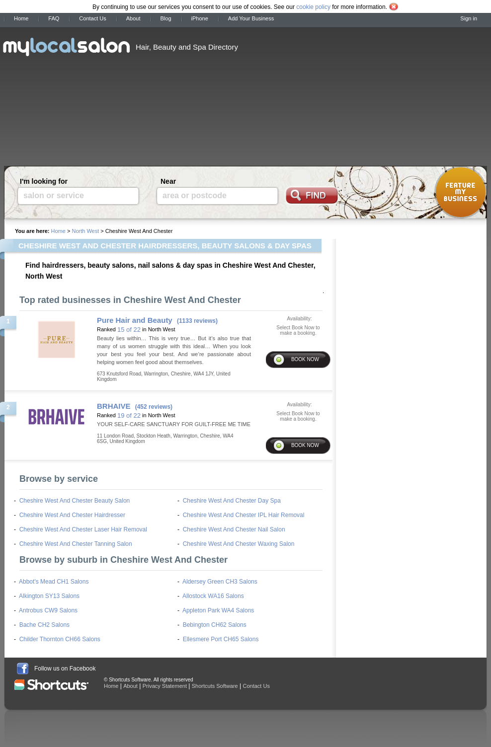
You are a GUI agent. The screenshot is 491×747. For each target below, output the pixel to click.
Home (21, 18)
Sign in (468, 18)
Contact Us (92, 18)
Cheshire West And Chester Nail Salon (234, 529)
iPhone (199, 18)
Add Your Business (251, 18)
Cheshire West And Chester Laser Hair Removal (83, 529)
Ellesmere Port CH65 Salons (221, 639)
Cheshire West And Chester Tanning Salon (75, 543)
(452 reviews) (153, 406)
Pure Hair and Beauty (134, 320)
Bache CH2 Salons (44, 624)
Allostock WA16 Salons (213, 596)
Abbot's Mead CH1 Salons (53, 581)
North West (85, 231)
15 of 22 (129, 329)
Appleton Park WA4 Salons (218, 610)
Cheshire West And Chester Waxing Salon (239, 543)
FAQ (53, 18)
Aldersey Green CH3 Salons (219, 581)
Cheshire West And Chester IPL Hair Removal (244, 515)
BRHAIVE (114, 406)
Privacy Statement (165, 686)
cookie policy (313, 6)
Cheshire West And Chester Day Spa (232, 500)
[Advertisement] (319, 93)
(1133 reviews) (197, 320)
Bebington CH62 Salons (214, 624)
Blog (166, 18)
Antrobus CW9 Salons (48, 610)
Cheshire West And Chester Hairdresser (72, 515)
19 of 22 (129, 415)
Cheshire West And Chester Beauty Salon (74, 500)
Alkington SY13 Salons (49, 596)
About (133, 18)
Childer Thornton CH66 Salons (59, 639)
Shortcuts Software (215, 686)
